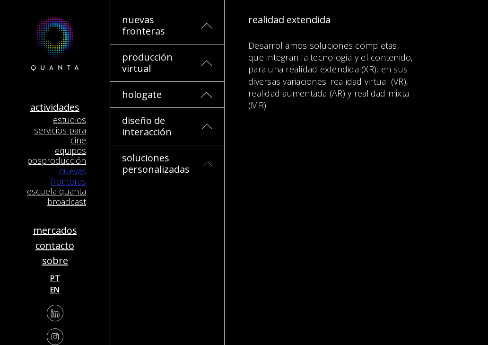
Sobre (55, 260)
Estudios (69, 119)
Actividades (54, 107)
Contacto (54, 245)
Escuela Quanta (56, 191)
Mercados (55, 230)
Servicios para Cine (60, 135)
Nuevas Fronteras (68, 176)
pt (55, 278)
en (55, 289)
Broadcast (66, 201)
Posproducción (56, 160)
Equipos (70, 150)
